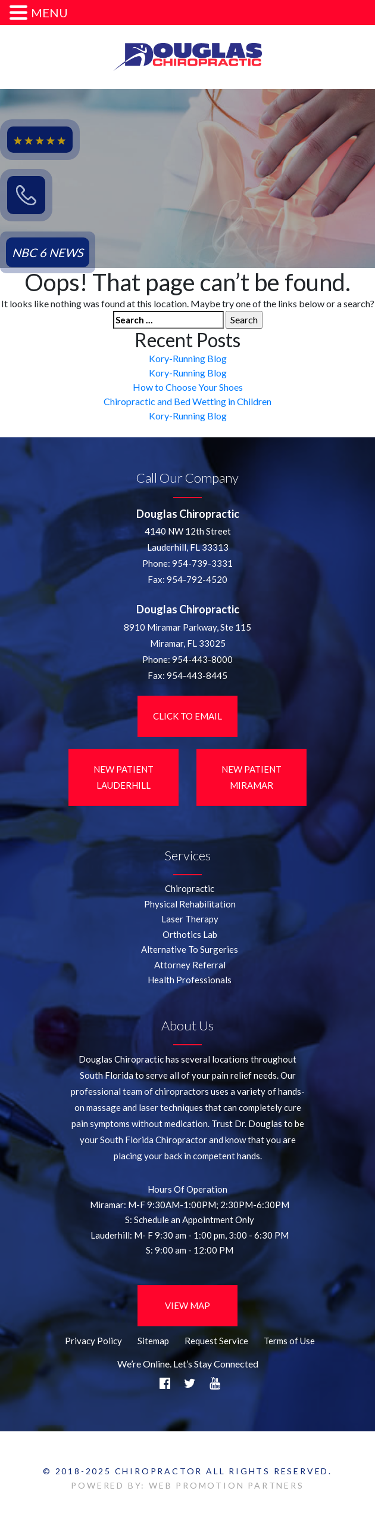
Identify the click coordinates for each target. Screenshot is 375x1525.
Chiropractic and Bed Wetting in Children (187, 401)
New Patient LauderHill (123, 777)
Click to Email (187, 716)
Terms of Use (289, 1340)
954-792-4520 (197, 579)
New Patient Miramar (251, 777)
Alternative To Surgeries (189, 949)
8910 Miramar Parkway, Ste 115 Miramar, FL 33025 (187, 635)
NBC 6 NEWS (47, 252)
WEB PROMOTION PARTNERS (226, 1485)
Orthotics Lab (189, 934)
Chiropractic (189, 888)
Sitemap (153, 1340)
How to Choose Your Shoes (188, 387)
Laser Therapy (189, 918)
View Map (187, 1305)
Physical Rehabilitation (190, 904)
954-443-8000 (202, 659)
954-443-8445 (197, 675)
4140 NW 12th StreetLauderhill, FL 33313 (188, 539)
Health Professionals (190, 979)
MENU (49, 12)
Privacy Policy (93, 1340)
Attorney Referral (190, 964)
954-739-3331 (202, 563)
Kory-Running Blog (188, 358)
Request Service (216, 1340)
